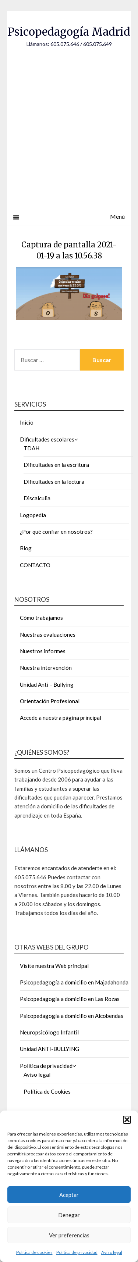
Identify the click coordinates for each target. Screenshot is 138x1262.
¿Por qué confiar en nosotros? (56, 531)
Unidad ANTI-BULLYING (49, 1048)
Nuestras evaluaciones (47, 634)
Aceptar (69, 1194)
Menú (117, 216)
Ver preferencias (69, 1235)
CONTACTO (35, 565)
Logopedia (33, 515)
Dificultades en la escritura (56, 464)
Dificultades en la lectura (54, 481)
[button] (127, 1119)
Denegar (69, 1215)
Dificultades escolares (47, 439)
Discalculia (37, 498)
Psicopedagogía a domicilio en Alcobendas (71, 1015)
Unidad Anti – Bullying (47, 684)
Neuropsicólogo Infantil (49, 1032)
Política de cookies (34, 1252)
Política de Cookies (47, 1091)
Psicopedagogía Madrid (69, 32)
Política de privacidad (77, 1252)
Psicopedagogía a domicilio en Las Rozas (70, 998)
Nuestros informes (43, 651)
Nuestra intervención (46, 667)
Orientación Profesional (49, 701)
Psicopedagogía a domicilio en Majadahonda (74, 982)
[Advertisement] (69, 120)
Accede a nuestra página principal (60, 717)
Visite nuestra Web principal (54, 965)
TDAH (31, 448)
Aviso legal (111, 1252)
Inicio (26, 422)
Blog (26, 548)
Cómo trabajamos (41, 617)
